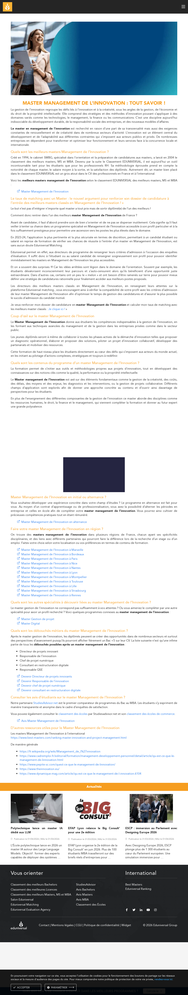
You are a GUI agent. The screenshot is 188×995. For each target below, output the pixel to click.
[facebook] (126, 963)
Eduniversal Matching (25, 957)
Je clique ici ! (56, 309)
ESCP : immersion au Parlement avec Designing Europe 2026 (151, 883)
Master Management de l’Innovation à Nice (49, 616)
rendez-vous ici (163, 979)
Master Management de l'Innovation (45, 191)
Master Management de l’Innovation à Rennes (51, 648)
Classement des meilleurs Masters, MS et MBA (41, 947)
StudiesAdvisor (86, 937)
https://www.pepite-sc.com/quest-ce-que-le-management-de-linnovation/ (67, 817)
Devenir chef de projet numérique (43, 738)
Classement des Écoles (91, 957)
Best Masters (133, 937)
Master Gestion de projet (37, 672)
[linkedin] (141, 963)
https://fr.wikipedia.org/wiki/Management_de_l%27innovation (60, 804)
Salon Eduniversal (22, 952)
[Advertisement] (94, 386)
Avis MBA (82, 952)
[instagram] (155, 963)
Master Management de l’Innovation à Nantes (51, 621)
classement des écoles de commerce (151, 767)
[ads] (94, 94)
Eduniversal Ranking (138, 942)
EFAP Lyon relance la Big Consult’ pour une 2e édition (94, 883)
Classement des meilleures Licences (34, 942)
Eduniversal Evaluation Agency (30, 962)
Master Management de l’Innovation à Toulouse (52, 634)
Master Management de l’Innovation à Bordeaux (52, 607)
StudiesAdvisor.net (45, 756)
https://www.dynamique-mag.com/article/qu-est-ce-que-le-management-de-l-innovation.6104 (80, 826)
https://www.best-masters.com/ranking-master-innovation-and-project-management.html (69, 790)
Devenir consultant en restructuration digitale (51, 743)
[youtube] (148, 963)
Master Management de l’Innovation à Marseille (52, 603)
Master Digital (30, 676)
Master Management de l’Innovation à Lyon (49, 625)
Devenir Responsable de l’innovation (45, 734)
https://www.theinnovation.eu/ (39, 822)
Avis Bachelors (85, 942)
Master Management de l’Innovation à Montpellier (54, 630)
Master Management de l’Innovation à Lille (49, 639)
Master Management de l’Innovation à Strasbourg (53, 643)
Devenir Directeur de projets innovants (46, 729)
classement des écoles (73, 767)
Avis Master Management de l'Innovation (48, 774)
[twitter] (133, 963)
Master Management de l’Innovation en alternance (54, 575)
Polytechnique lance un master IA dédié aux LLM (37, 883)
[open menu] (183, 6)
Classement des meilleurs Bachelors (34, 937)
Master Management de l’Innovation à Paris (49, 611)
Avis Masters (84, 947)
